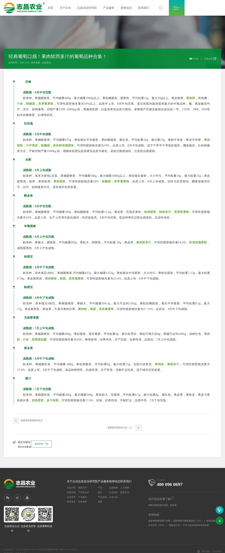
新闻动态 (126, 7)
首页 (50, 7)
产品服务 (108, 7)
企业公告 (113, 491)
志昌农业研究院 (87, 7)
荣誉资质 (71, 495)
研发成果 (82, 495)
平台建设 (82, 491)
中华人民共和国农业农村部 (196, 519)
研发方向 (82, 481)
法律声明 (216, 546)
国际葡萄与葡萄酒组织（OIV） (188, 514)
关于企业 (65, 7)
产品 (100, 481)
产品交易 (102, 491)
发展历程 (71, 486)
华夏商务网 (20, 548)
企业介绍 (71, 481)
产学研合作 (83, 486)
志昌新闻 (113, 481)
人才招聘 (124, 481)
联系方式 (124, 486)
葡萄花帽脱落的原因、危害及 (162, 499)
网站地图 (204, 546)
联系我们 (143, 7)
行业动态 (113, 486)
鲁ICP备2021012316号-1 (67, 544)
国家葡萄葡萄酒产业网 (159, 514)
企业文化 (71, 491)
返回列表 (42, 438)
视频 (100, 495)
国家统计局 (174, 519)
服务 (100, 486)
